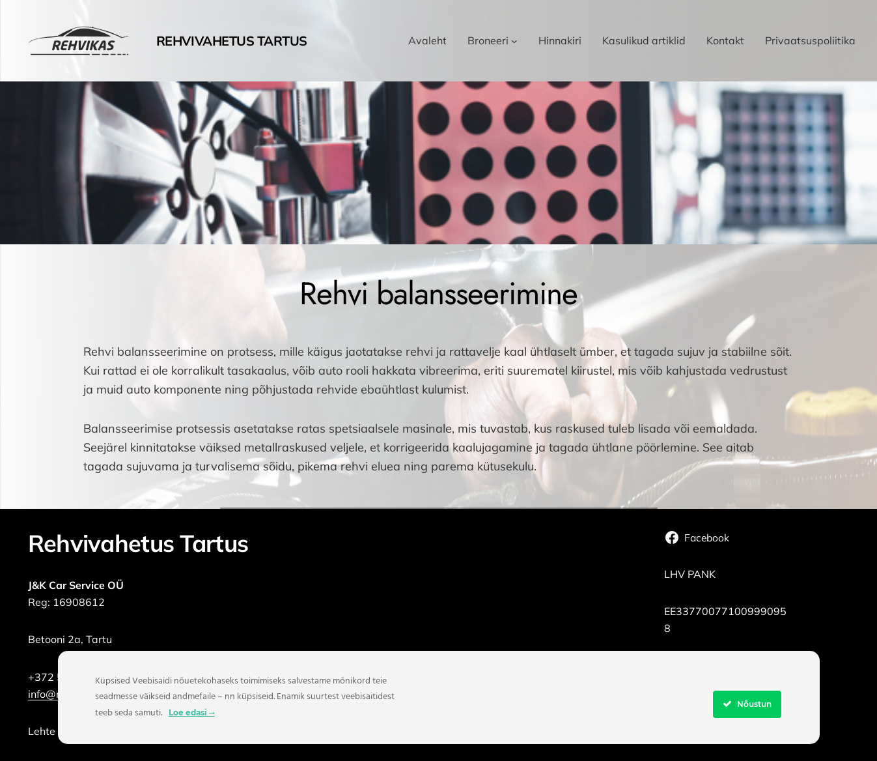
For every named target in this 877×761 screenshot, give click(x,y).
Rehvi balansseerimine (438, 293)
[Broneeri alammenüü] (514, 41)
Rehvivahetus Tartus (231, 41)
